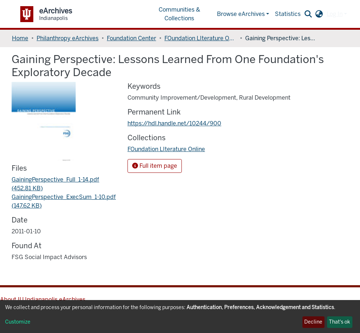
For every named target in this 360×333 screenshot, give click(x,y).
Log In (335, 14)
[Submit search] (308, 14)
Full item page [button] (154, 165)
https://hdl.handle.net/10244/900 (174, 123)
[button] (319, 14)
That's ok (339, 322)
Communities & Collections (179, 14)
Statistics (288, 14)
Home (20, 38)
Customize (17, 322)
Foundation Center (131, 38)
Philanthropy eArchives (68, 38)
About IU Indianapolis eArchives (42, 299)
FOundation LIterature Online (200, 38)
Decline (313, 322)
